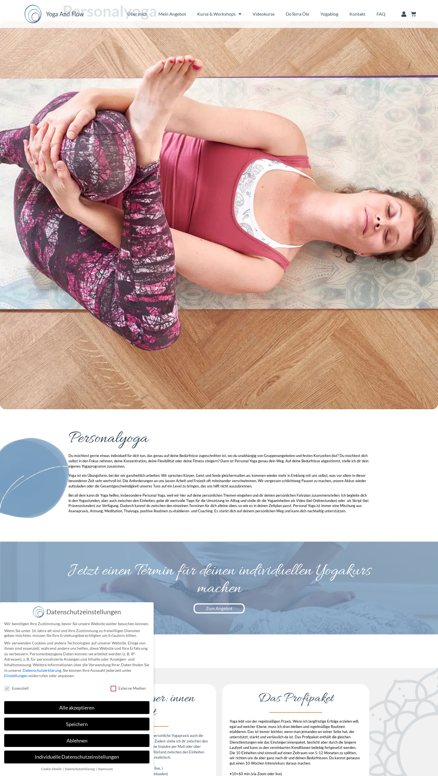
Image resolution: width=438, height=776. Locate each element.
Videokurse (264, 13)
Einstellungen (16, 675)
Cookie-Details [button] (51, 769)
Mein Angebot (172, 13)
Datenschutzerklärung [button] (80, 769)
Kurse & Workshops (219, 14)
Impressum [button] (105, 769)
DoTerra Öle (297, 13)
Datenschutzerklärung (42, 670)
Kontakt (357, 13)
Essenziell (16, 688)
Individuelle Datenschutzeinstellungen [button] (77, 757)
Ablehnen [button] (76, 741)
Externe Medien (128, 688)
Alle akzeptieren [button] (76, 708)
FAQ (381, 13)
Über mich (137, 13)
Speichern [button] (77, 724)
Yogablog (329, 13)
